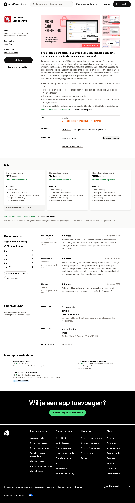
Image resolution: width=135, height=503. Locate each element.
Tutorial (65, 311)
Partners (111, 458)
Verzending (61, 468)
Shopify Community (90, 448)
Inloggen (105, 4)
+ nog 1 (111, 43)
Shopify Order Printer (21, 361)
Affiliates (111, 463)
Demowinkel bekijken (18, 67)
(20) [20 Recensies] (10, 44)
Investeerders (113, 448)
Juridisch (111, 468)
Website (66, 333)
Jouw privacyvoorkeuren (16, 495)
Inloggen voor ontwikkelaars (18, 487)
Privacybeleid (68, 307)
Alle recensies (12, 278)
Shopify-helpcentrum (91, 438)
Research (85, 458)
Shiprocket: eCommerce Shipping (92, 361)
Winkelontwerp (37, 461)
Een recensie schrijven (15, 273)
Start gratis (121, 4)
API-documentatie (70, 314)
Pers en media (113, 453)
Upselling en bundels (66, 453)
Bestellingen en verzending (37, 454)
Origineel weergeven (83, 110)
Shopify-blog (87, 453)
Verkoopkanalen (37, 438)
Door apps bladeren (86, 4)
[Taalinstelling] (120, 486)
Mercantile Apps (11, 52)
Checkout (66, 129)
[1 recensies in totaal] (32, 255)
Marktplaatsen (62, 443)
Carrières (111, 443)
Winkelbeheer (36, 471)
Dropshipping (62, 438)
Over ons (111, 438)
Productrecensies (64, 448)
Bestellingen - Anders (72, 146)
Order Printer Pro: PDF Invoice (25, 372)
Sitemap (78, 487)
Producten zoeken (38, 443)
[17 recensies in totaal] (32, 251)
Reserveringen (69, 138)
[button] (34, 363)
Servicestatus (113, 473)
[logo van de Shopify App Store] (15, 4)
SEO (58, 463)
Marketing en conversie (41, 466)
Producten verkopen (39, 448)
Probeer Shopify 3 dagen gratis (67, 412)
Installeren (18, 60)
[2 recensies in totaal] (32, 267)
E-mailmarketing (64, 458)
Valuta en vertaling (65, 473)
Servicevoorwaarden (45, 487)
